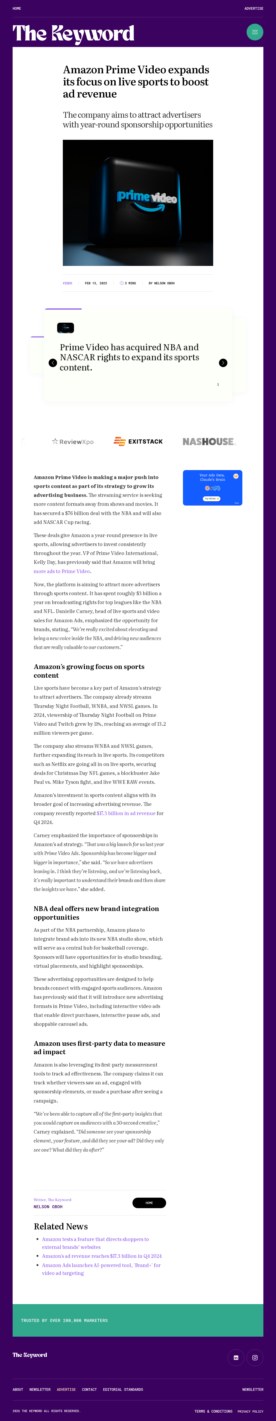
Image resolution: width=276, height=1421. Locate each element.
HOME (149, 1203)
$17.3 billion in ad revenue (126, 813)
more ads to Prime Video (62, 571)
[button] (53, 362)
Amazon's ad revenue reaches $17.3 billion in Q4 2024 (102, 1255)
